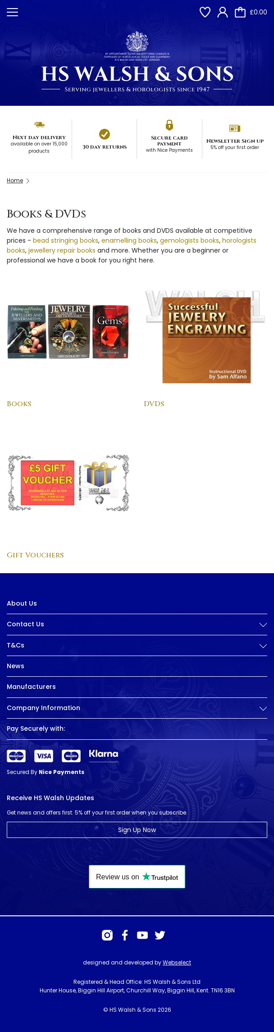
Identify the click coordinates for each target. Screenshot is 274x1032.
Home (15, 180)
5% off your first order (234, 147)
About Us (22, 603)
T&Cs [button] (137, 645)
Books (19, 404)
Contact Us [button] (137, 624)
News (15, 665)
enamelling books (129, 240)
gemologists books (189, 240)
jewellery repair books (62, 250)
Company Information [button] (137, 708)
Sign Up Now (137, 829)
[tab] (137, 631)
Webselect (177, 962)
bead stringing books (65, 240)
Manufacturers (31, 686)
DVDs (154, 404)
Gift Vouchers (35, 555)
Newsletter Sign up (235, 141)
